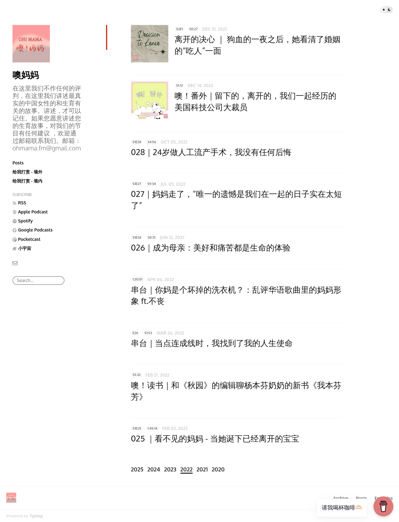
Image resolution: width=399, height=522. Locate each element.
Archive (340, 498)
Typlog (36, 516)
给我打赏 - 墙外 (27, 171)
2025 (137, 469)
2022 (186, 469)
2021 (202, 469)
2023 (170, 469)
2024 (153, 469)
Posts (18, 162)
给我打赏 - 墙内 (27, 180)
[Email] (14, 262)
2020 (218, 469)
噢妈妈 (25, 74)
